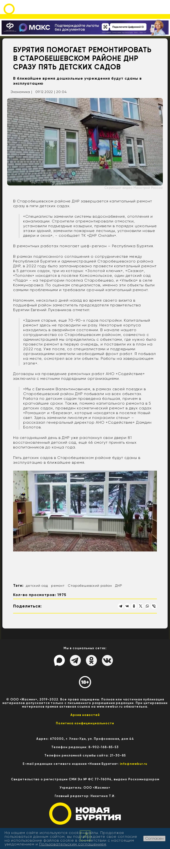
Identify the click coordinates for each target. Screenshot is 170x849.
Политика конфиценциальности (85, 723)
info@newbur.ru (133, 764)
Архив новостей (85, 715)
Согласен (154, 838)
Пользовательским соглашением (72, 844)
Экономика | (21, 92)
